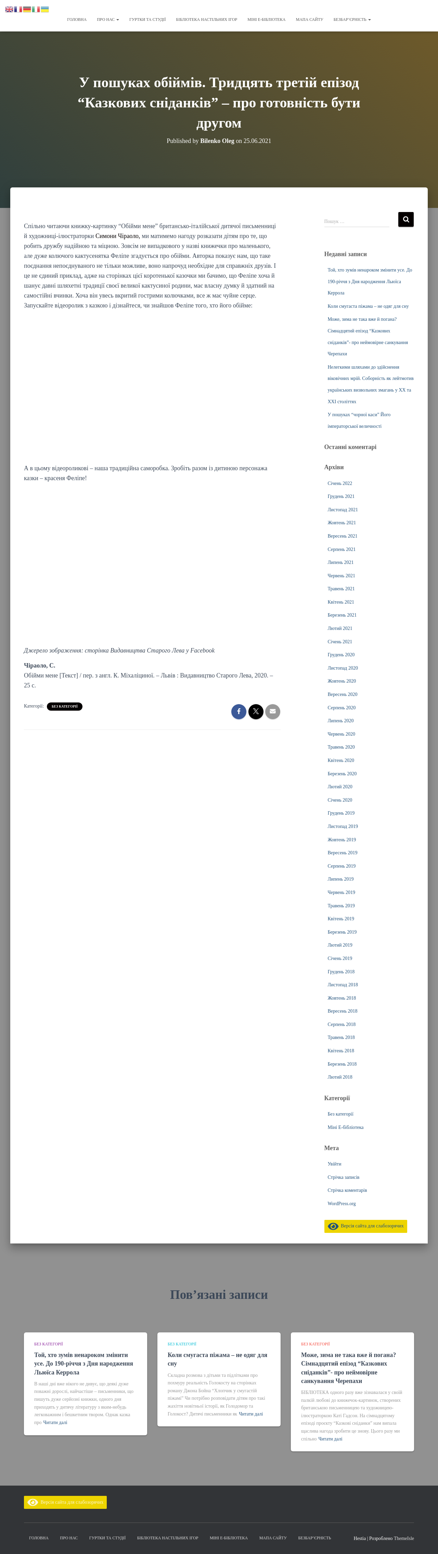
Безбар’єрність (352, 19)
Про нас (108, 19)
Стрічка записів (344, 1177)
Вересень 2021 (343, 536)
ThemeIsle (404, 1538)
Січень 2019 (340, 958)
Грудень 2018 (341, 971)
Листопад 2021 (343, 509)
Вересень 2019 (343, 852)
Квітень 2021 (341, 602)
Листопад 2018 (343, 984)
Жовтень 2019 (342, 839)
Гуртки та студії (147, 19)
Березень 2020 (342, 773)
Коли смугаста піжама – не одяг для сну (368, 306)
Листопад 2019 (343, 826)
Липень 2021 (341, 562)
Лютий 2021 (340, 628)
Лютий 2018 (340, 1077)
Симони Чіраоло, (117, 236)
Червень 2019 (341, 892)
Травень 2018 (341, 1037)
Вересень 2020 (343, 694)
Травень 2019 (341, 905)
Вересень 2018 (343, 1011)
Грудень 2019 (341, 813)
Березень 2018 (342, 1064)
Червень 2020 (341, 734)
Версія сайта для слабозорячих (366, 1225)
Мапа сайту (309, 19)
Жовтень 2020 (342, 681)
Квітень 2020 (341, 760)
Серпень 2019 (342, 866)
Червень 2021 (341, 575)
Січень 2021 (340, 641)
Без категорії (65, 706)
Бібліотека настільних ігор (206, 19)
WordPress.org (342, 1203)
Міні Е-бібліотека (266, 19)
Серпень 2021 (342, 549)
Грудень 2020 (341, 654)
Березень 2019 (342, 932)
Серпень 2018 (342, 1024)
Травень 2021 (341, 588)
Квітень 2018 (341, 1050)
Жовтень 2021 (342, 522)
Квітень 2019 (341, 918)
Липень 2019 (341, 879)
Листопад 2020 (343, 668)
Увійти (335, 1164)
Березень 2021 (342, 615)
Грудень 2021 (341, 496)
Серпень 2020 (342, 707)
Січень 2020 (340, 800)
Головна (77, 19)
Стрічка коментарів (347, 1190)
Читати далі (55, 1422)
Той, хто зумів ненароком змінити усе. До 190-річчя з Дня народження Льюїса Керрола (370, 281)
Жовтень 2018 (342, 998)
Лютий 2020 (340, 786)
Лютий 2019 (340, 945)
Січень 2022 (340, 483)
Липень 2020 (341, 720)
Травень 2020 (341, 747)
